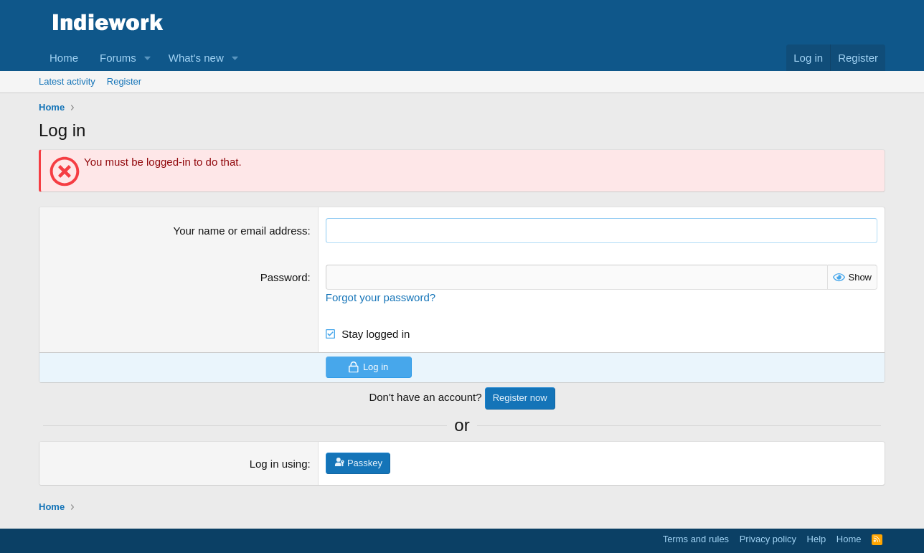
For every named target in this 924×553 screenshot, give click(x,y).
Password (284, 277)
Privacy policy (768, 539)
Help (816, 539)
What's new (196, 58)
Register (124, 81)
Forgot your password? (380, 297)
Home (64, 58)
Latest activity (67, 81)
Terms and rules (696, 539)
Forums (118, 58)
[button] (148, 57)
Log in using (279, 464)
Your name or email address (241, 230)
